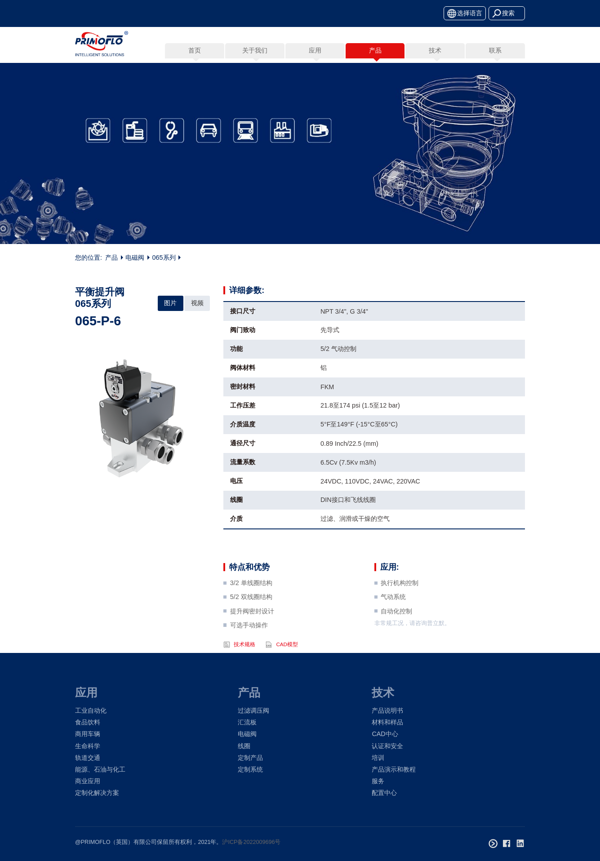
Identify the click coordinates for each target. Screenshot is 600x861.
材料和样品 (387, 722)
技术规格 (244, 661)
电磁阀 (134, 259)
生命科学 (87, 746)
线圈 (244, 746)
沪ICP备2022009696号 (251, 842)
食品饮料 (87, 722)
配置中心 (384, 792)
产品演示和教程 (394, 769)
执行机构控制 (399, 600)
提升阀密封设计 (252, 628)
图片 (170, 302)
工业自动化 (91, 710)
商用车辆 (87, 733)
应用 (86, 692)
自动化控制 (396, 628)
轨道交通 (87, 757)
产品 (111, 259)
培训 (378, 757)
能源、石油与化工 (100, 769)
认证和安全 (387, 746)
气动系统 (393, 614)
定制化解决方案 (97, 792)
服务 (378, 781)
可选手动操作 (249, 642)
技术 (383, 692)
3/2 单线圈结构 (251, 600)
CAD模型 (287, 661)
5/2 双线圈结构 (251, 614)
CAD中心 (385, 733)
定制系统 (250, 769)
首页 (194, 50)
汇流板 (247, 722)
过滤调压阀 (253, 710)
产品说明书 (387, 710)
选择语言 (469, 13)
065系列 (164, 259)
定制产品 (250, 757)
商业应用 (87, 781)
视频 (197, 302)
